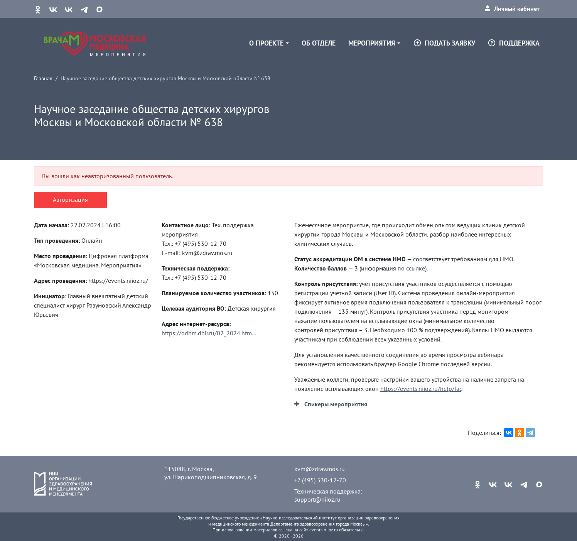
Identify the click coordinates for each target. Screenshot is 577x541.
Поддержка (514, 43)
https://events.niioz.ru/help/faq (421, 388)
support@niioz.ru (317, 499)
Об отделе (319, 43)
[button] (330, 404)
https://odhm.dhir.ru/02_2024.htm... (209, 333)
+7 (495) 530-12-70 (320, 480)
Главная (43, 78)
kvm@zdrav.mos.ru (319, 469)
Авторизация (70, 199)
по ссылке (411, 268)
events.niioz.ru (323, 530)
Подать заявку (444, 43)
